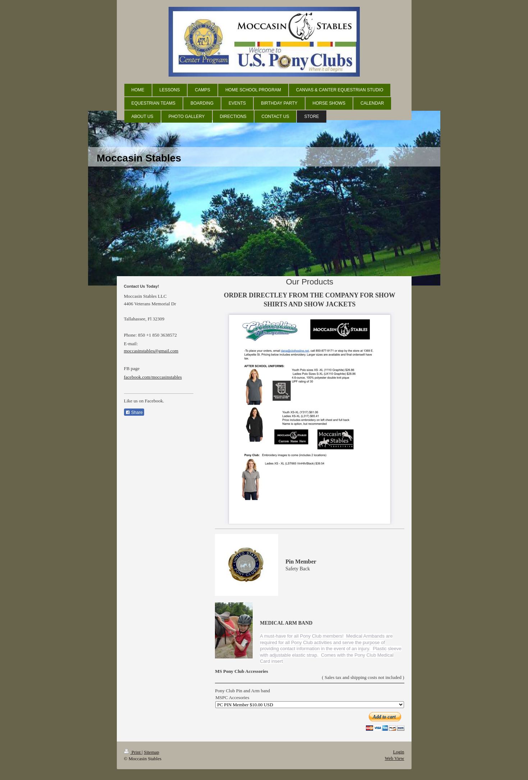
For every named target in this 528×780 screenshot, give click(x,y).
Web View (394, 758)
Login (398, 751)
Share (134, 412)
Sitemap (151, 752)
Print (133, 752)
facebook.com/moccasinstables (153, 377)
